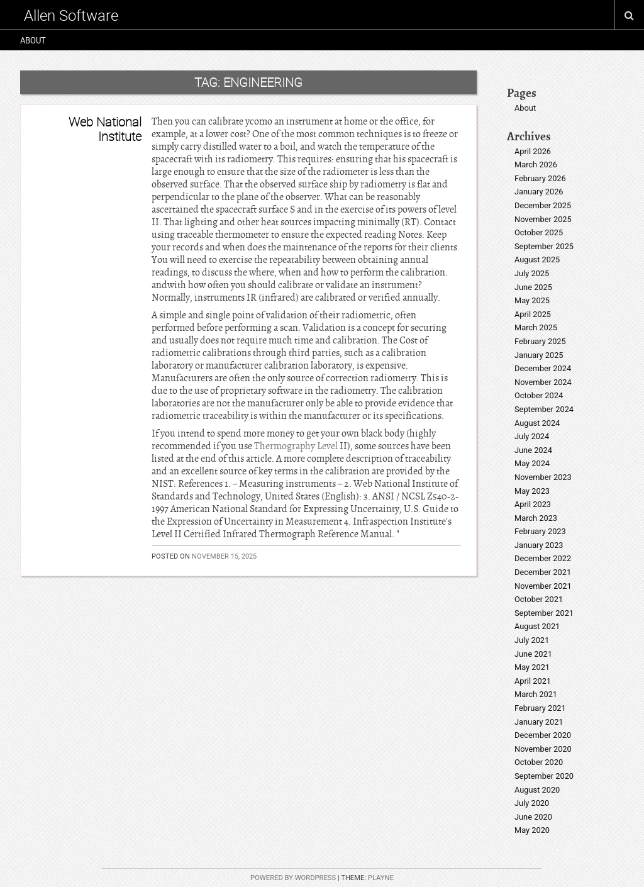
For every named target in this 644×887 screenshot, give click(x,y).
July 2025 (531, 273)
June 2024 (533, 450)
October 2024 (538, 395)
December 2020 (542, 735)
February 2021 (540, 708)
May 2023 (532, 491)
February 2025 (540, 341)
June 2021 (533, 654)
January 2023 (539, 545)
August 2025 (537, 259)
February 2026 (540, 178)
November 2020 (543, 749)
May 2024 (532, 463)
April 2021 (532, 681)
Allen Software (71, 15)
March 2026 (535, 164)
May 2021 (532, 667)
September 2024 (544, 409)
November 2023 (543, 477)
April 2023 (532, 504)
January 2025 (539, 355)
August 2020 (537, 790)
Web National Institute (105, 128)
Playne (381, 878)
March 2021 (535, 694)
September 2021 (544, 613)
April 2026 (532, 151)
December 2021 (542, 572)
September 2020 (544, 776)
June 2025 (533, 287)
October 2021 (538, 599)
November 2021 (543, 586)
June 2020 (533, 817)
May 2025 (532, 300)
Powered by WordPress (293, 878)
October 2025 (538, 232)
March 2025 (535, 327)
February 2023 (540, 531)
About (33, 40)
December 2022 (542, 558)
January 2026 (539, 191)
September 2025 (544, 246)
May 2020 (532, 830)
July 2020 (531, 803)
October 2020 (538, 762)
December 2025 (542, 205)
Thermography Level (296, 446)
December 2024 (542, 368)
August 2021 (537, 626)
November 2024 (543, 382)
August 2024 (537, 423)
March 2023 (535, 518)
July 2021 (531, 640)
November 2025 (543, 219)
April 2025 (532, 314)
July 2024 (531, 436)
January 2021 (539, 722)
